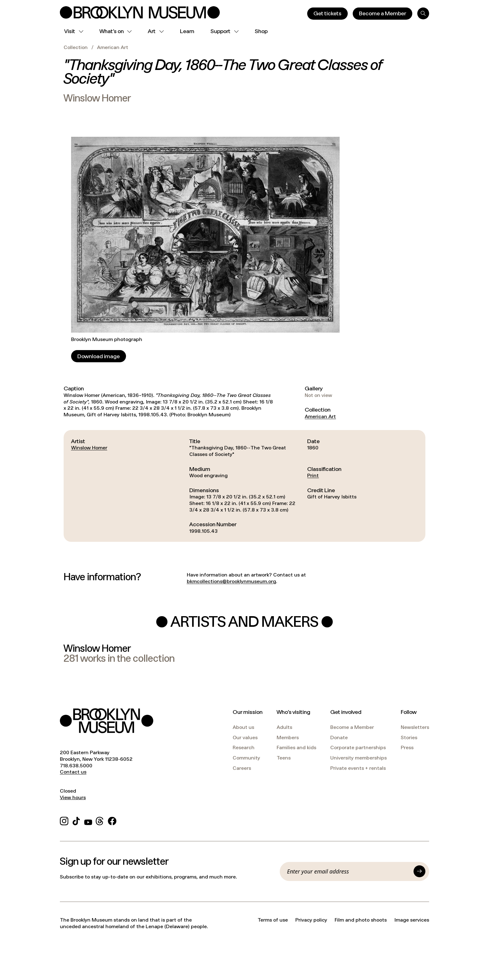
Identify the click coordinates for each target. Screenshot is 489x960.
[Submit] (419, 871)
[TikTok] (76, 820)
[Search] (423, 13)
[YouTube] (88, 820)
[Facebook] (112, 820)
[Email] (348, 871)
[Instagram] (64, 820)
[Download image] (98, 356)
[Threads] (100, 820)
